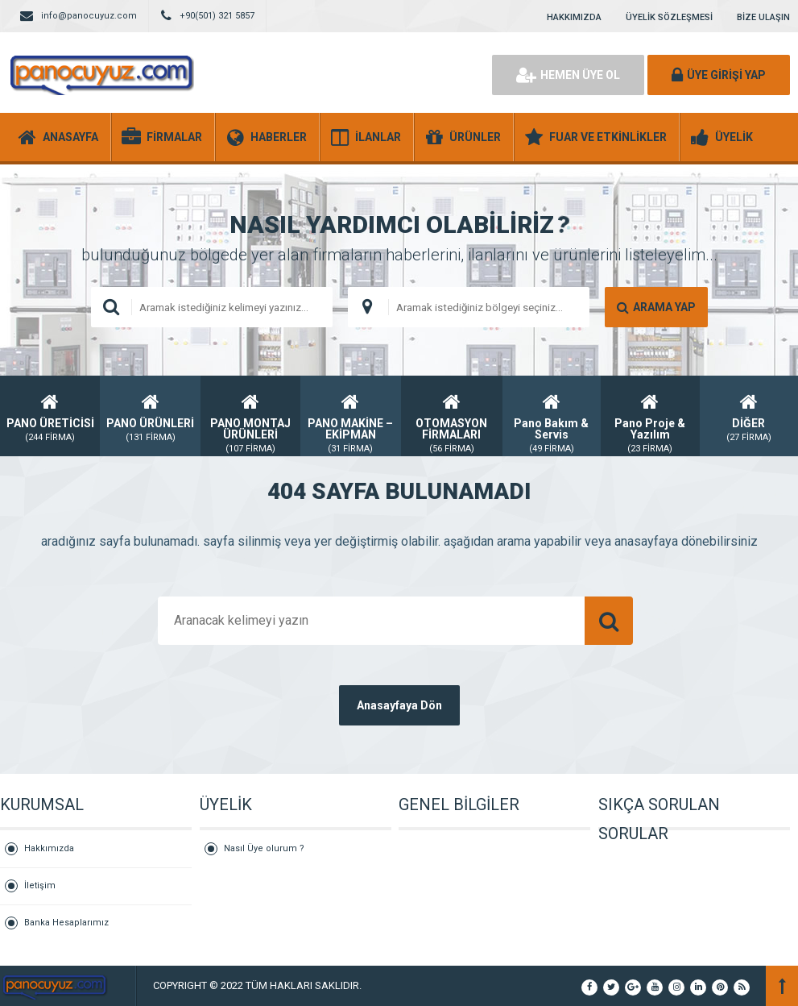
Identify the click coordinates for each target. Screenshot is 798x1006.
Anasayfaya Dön (399, 705)
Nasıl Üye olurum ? (264, 848)
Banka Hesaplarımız (66, 922)
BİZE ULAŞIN (763, 17)
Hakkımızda (49, 848)
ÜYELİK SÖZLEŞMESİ (669, 17)
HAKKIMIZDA (574, 17)
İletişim (40, 885)
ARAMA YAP (656, 307)
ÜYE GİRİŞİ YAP (719, 75)
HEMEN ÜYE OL (568, 75)
